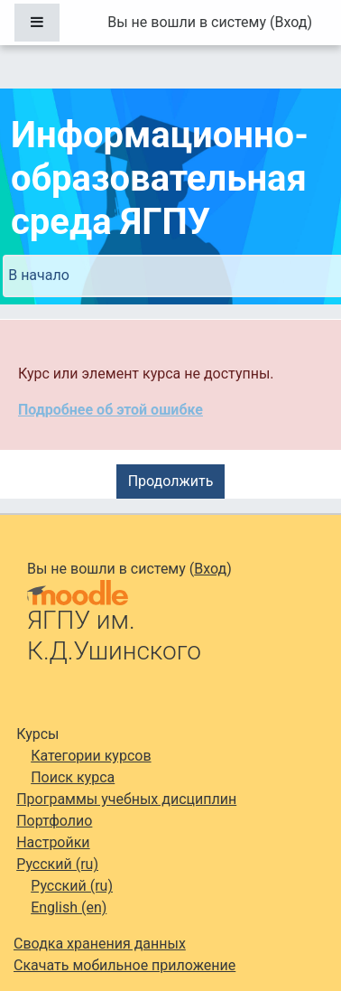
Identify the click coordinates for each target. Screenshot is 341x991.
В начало (38, 275)
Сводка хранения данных (100, 943)
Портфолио (54, 820)
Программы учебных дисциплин (126, 799)
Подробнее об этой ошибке (110, 409)
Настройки (52, 842)
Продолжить (171, 481)
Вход (290, 22)
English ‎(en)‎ (68, 907)
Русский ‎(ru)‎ (57, 864)
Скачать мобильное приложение (124, 965)
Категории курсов (91, 755)
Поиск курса (73, 777)
